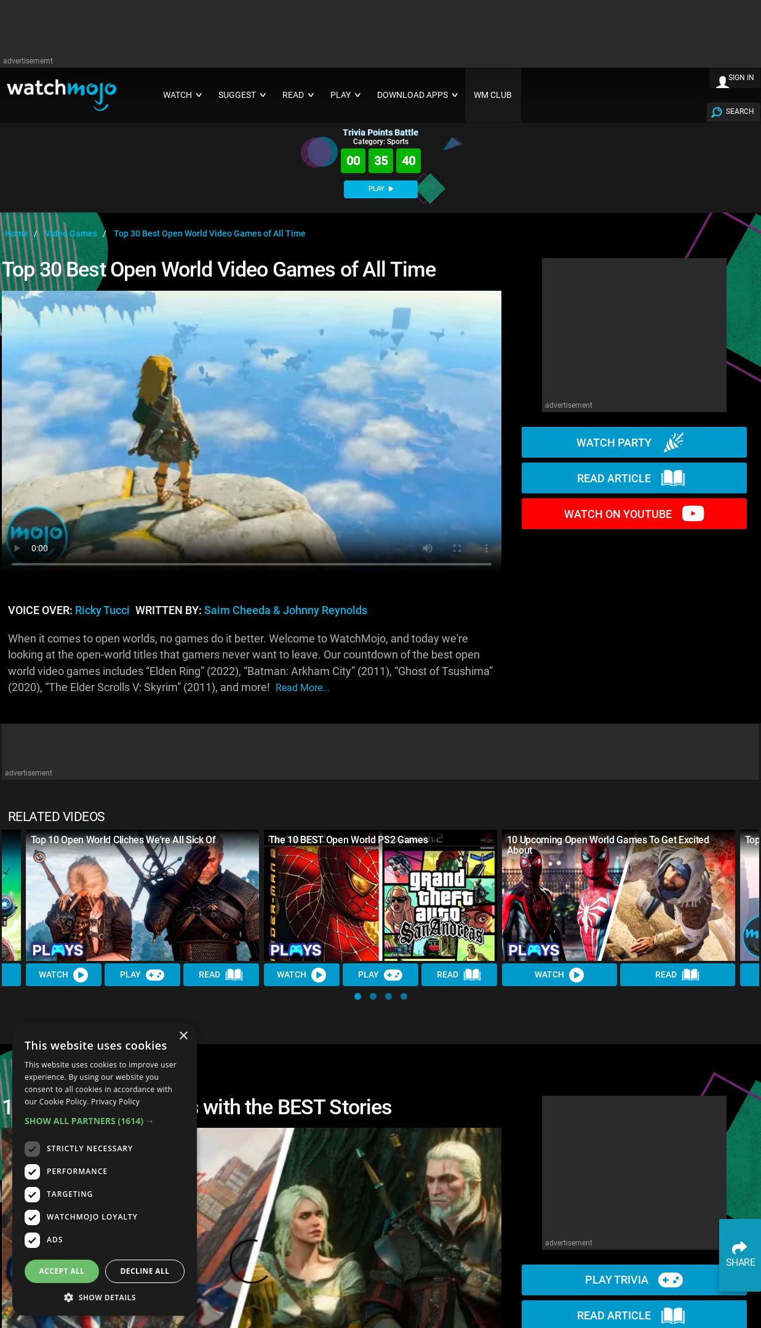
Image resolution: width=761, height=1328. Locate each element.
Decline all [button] (145, 1271)
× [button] (183, 1036)
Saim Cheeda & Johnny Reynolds (285, 610)
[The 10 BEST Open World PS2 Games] (380, 895)
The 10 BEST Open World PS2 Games (348, 840)
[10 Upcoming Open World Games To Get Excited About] (618, 895)
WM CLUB (493, 95)
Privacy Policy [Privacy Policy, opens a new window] (115, 1101)
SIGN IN (741, 77)
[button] (357, 996)
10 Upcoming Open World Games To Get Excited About (608, 845)
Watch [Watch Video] (64, 975)
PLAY (381, 189)
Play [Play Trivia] (143, 975)
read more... (303, 688)
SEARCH (740, 111)
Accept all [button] (62, 1271)
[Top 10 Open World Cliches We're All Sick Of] (142, 895)
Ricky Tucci (102, 610)
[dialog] (104, 1169)
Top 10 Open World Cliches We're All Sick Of (123, 840)
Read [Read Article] (221, 975)
